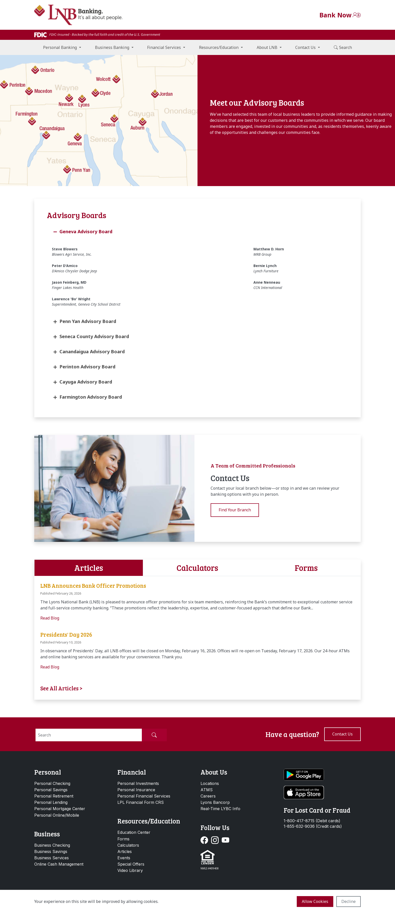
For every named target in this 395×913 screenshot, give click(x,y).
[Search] (89, 735)
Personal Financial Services (143, 796)
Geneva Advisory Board (85, 231)
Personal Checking (52, 783)
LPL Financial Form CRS (140, 802)
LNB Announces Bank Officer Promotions (93, 585)
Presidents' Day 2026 (66, 634)
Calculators (128, 845)
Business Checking (52, 845)
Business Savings (50, 851)
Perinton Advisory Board (87, 367)
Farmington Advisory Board (90, 397)
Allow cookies (315, 901)
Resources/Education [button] (219, 47)
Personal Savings (51, 789)
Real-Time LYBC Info (220, 808)
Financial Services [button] (164, 47)
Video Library (130, 870)
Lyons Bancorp (215, 802)
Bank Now (335, 15)
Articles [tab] (88, 567)
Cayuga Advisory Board (85, 382)
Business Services (51, 857)
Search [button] (343, 47)
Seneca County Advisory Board (94, 336)
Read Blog (49, 618)
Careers (208, 796)
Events (123, 857)
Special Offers (130, 864)
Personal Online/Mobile (56, 815)
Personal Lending (51, 802)
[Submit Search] (154, 735)
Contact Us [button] (305, 47)
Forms (123, 838)
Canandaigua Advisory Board (92, 351)
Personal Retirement (53, 796)
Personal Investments (138, 783)
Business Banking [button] (112, 47)
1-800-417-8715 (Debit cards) (312, 820)
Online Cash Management (58, 864)
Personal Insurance (136, 789)
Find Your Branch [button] (235, 510)
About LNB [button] (267, 47)
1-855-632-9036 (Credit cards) (313, 826)
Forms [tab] (306, 567)
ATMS (207, 789)
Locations (210, 783)
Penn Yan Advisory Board (87, 321)
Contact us (342, 734)
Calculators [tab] (197, 567)
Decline (348, 901)
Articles (124, 851)
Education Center (133, 832)
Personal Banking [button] (60, 47)
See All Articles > (61, 688)
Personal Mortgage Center (59, 808)
